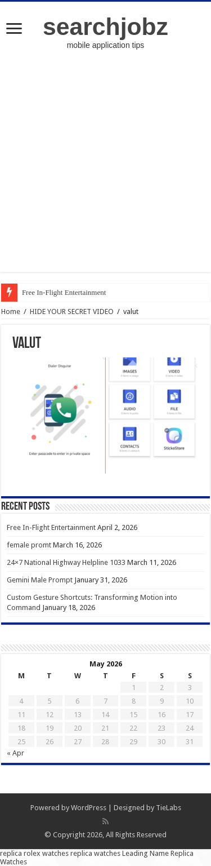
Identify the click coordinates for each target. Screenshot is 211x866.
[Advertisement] (105, 166)
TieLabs (168, 807)
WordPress (88, 807)
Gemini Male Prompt (40, 580)
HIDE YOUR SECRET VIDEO (72, 311)
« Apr (15, 753)
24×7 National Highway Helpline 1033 (66, 562)
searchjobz (105, 26)
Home (10, 311)
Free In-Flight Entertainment (64, 292)
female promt (29, 545)
